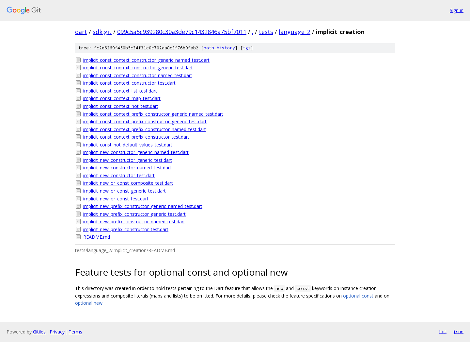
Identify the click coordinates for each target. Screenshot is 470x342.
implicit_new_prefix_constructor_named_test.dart (134, 221)
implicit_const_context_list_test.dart (120, 91)
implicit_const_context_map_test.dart (122, 98)
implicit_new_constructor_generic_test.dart (127, 160)
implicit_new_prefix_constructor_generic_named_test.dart (142, 206)
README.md (96, 237)
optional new (88, 303)
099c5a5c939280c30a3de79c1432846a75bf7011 (181, 32)
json (458, 331)
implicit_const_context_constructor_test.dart (129, 83)
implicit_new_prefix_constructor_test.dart (125, 229)
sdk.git (102, 32)
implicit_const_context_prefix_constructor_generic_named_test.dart (153, 114)
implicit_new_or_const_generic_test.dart (124, 191)
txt (442, 331)
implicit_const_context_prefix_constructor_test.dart (136, 137)
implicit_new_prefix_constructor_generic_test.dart (134, 214)
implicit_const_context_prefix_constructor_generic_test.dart (145, 121)
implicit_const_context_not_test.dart (120, 106)
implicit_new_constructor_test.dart (119, 175)
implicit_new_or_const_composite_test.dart (128, 183)
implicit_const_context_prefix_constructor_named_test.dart (144, 129)
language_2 (294, 32)
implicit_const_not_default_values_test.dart (127, 145)
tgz (247, 48)
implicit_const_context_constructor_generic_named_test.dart (146, 60)
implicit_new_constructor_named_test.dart (127, 167)
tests (266, 32)
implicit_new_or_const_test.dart (116, 199)
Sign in (456, 10)
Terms (75, 332)
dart (81, 32)
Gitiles (39, 332)
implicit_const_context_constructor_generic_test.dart (138, 67)
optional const (358, 296)
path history (219, 48)
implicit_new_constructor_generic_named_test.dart (136, 152)
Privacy (57, 332)
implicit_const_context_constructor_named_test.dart (137, 75)
